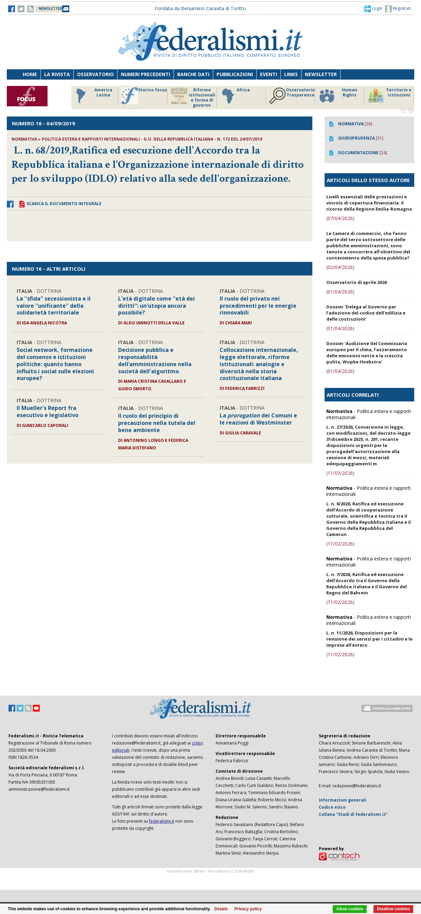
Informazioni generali (342, 800)
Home (30, 74)
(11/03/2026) (340, 473)
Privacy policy (248, 909)
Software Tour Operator (210, 879)
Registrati (398, 8)
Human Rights (337, 95)
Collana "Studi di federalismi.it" (353, 814)
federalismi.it (161, 821)
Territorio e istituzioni (389, 95)
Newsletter (321, 74)
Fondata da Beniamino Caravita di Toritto (200, 8)
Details (221, 909)
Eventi (268, 74)
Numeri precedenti (145, 74)
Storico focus (144, 95)
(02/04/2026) (340, 267)
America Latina (92, 95)
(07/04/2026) (340, 218)
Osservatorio (95, 74)
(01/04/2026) (340, 291)
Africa (235, 95)
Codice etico (332, 807)
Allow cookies (349, 909)
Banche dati (193, 74)
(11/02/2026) (340, 543)
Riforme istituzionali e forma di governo (192, 97)
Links (291, 74)
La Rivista (57, 74)
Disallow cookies (393, 909)
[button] (373, 8)
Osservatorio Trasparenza (292, 95)
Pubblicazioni (235, 74)
